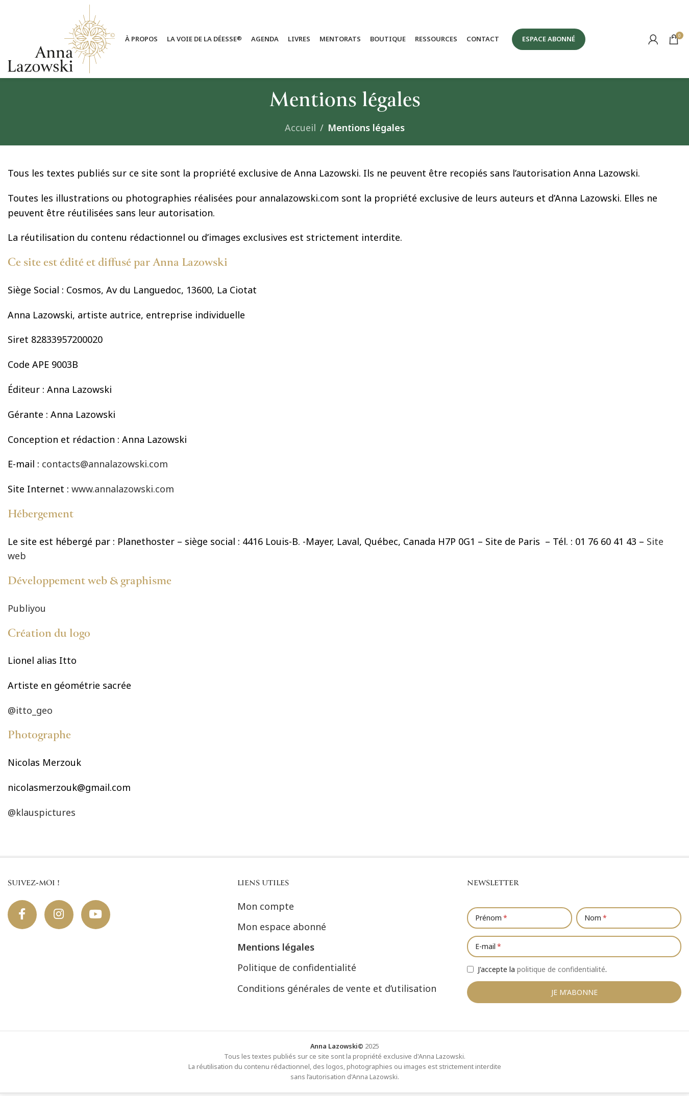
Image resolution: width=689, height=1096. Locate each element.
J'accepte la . (542, 972)
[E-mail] (574, 949)
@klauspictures (42, 815)
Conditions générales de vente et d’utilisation (336, 991)
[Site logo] (61, 40)
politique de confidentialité (561, 972)
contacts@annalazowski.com (105, 467)
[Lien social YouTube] (99, 918)
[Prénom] (519, 921)
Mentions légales (275, 950)
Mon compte (265, 909)
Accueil (300, 131)
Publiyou (27, 611)
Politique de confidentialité (296, 971)
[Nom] (628, 921)
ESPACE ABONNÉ (548, 40)
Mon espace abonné (281, 930)
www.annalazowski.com (122, 492)
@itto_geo (30, 713)
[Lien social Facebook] (23, 918)
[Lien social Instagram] (61, 918)
